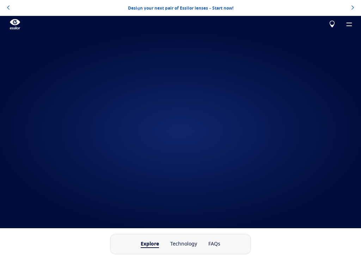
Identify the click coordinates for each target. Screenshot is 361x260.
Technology (183, 244)
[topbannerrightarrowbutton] (352, 8)
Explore (150, 244)
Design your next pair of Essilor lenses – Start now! (180, 8)
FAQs (214, 244)
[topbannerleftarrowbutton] (8, 8)
